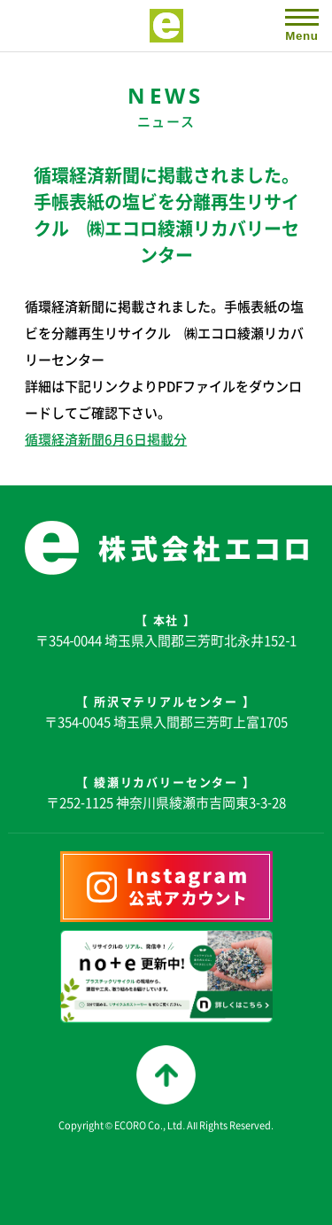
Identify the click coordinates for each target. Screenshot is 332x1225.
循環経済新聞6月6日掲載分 (106, 439)
